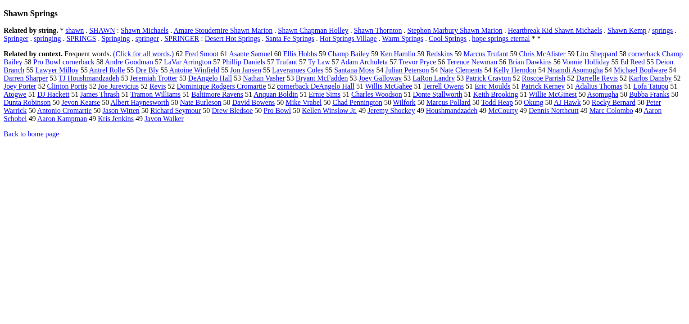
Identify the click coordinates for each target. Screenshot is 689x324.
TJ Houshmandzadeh (89, 78)
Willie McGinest (552, 94)
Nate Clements (461, 70)
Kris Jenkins (116, 118)
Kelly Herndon (514, 70)
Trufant (286, 62)
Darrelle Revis (597, 78)
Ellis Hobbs (300, 54)
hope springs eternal (501, 38)
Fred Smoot (201, 54)
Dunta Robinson (27, 102)
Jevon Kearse (80, 102)
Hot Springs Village (348, 38)
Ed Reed (632, 62)
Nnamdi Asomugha (575, 70)
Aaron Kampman (62, 118)
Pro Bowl (277, 110)
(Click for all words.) (143, 54)
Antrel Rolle (107, 70)
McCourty (503, 110)
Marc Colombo (611, 110)
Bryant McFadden (322, 78)
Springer (16, 38)
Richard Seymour (175, 110)
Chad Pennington (357, 102)
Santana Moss (354, 70)
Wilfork (404, 102)
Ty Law (319, 62)
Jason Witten (121, 110)
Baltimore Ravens (217, 94)
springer (147, 38)
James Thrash (99, 94)
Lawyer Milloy (56, 70)
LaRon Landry (433, 78)
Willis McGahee (388, 86)
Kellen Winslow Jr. (329, 110)
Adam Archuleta (364, 62)
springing (47, 38)
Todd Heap (497, 102)
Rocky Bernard (613, 102)
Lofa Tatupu (650, 86)
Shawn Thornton (378, 30)
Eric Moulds (493, 86)
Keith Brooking (495, 94)
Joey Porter (20, 86)
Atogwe (15, 94)
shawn (74, 30)
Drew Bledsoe (232, 110)
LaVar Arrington (187, 62)
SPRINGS (81, 38)
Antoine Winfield (194, 70)
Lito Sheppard (596, 54)
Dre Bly (147, 70)
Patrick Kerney (543, 86)
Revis (158, 86)
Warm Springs (402, 38)
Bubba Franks (649, 94)
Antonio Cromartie (64, 110)
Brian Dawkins (529, 62)
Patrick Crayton (488, 78)
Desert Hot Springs (232, 38)
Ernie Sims (324, 94)
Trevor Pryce (417, 62)
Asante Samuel (250, 54)
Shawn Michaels (144, 30)
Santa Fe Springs (289, 38)
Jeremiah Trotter (153, 78)
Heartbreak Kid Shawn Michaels (555, 30)
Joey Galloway (380, 78)
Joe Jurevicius (118, 86)
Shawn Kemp (627, 30)
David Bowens (253, 102)
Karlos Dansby (650, 78)
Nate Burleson (201, 102)
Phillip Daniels (243, 62)
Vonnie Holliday (585, 62)
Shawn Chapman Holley (313, 30)
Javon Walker (164, 118)
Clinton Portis (67, 86)
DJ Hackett (53, 94)
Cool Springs (448, 38)
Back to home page (31, 134)
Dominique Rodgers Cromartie (221, 86)
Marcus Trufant (485, 54)
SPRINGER (181, 38)
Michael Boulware (640, 70)
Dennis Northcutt (554, 110)
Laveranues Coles (297, 70)
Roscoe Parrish (543, 78)
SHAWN (102, 30)
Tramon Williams (155, 94)
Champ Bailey (348, 54)
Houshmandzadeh (452, 110)
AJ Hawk (567, 102)
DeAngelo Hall (210, 78)
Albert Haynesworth (139, 102)
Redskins (439, 54)
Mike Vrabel (304, 102)
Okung (534, 102)
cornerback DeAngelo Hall (315, 86)
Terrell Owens (443, 86)
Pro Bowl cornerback (64, 62)
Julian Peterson (407, 70)
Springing (115, 38)
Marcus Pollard (448, 102)
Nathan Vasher (264, 78)
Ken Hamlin (398, 54)
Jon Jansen (245, 70)
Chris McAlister (542, 54)
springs (662, 30)
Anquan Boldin (276, 94)
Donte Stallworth (437, 94)
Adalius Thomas (598, 86)
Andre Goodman (129, 62)
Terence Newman (472, 62)
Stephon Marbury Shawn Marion (455, 30)
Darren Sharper (26, 78)
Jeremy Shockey (391, 110)
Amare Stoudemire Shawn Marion (222, 30)
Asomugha (602, 94)
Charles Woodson (376, 94)
